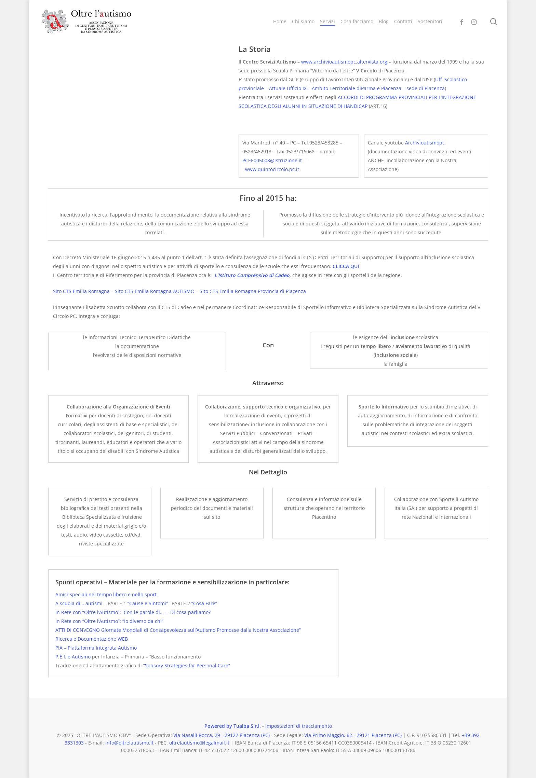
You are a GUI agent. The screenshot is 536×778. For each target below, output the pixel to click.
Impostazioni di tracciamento (298, 726)
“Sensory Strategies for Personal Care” (186, 665)
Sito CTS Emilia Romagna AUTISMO (155, 291)
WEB (123, 639)
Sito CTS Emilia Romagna (81, 291)
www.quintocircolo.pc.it (272, 169)
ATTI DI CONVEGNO (77, 630)
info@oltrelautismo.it (129, 742)
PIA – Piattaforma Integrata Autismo (96, 647)
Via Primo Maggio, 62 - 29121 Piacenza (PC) (353, 735)
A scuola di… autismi (79, 603)
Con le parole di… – (146, 612)
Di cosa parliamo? (190, 612)
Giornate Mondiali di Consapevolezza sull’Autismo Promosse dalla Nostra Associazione (199, 630)
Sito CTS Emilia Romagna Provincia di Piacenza (253, 291)
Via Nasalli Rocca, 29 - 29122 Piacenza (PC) (221, 735)
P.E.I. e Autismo (73, 656)
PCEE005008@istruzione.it (272, 160)
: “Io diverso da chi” (141, 621)
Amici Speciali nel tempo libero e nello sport (106, 594)
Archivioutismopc (425, 142)
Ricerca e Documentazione (86, 639)
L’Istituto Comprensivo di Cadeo (252, 275)
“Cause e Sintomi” (148, 603)
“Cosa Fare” (204, 603)
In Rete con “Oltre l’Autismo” (87, 612)
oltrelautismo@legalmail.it (199, 742)
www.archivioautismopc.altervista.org (344, 61)
